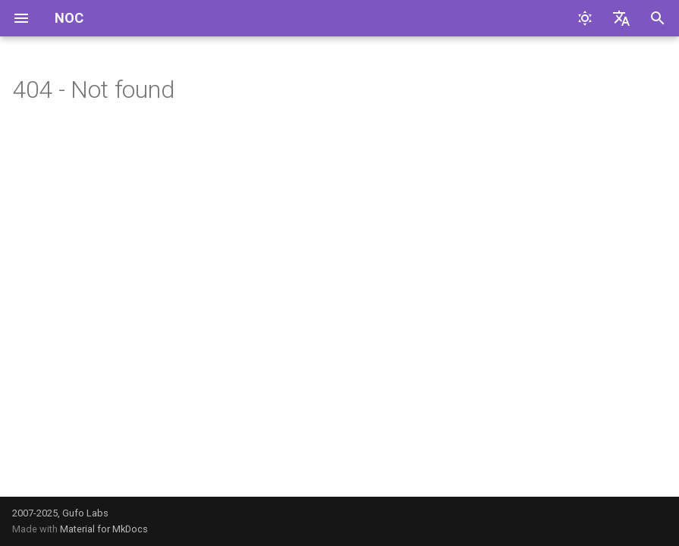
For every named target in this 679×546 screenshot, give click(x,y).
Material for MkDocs (104, 529)
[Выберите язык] (621, 18)
